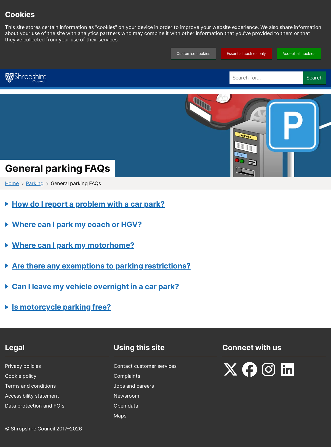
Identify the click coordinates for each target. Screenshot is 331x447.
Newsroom (126, 396)
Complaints (127, 376)
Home (12, 183)
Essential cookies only (246, 53)
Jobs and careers (134, 386)
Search (314, 78)
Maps (120, 416)
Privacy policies (23, 366)
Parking (35, 183)
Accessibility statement (32, 396)
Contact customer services (145, 366)
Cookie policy (20, 376)
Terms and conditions (30, 386)
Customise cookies (193, 53)
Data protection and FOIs (34, 406)
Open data (126, 406)
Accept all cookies (298, 53)
